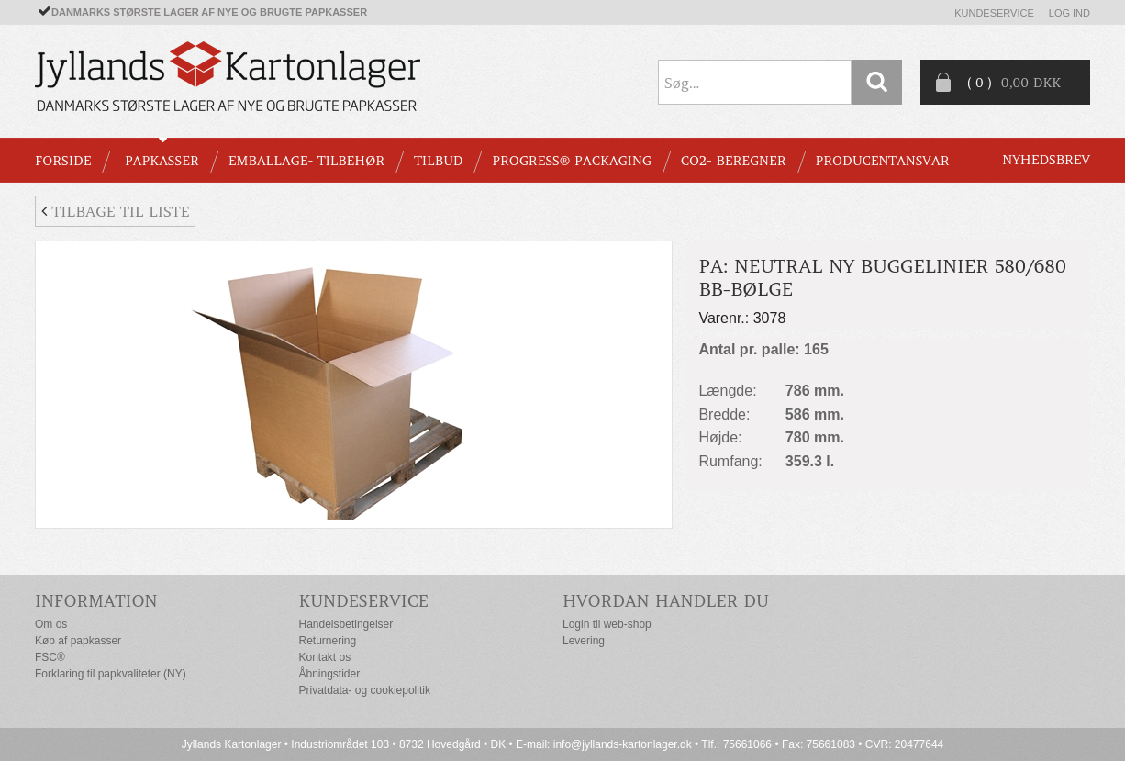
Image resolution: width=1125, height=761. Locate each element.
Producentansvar (883, 160)
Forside (63, 160)
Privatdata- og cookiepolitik (364, 690)
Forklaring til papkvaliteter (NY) (110, 673)
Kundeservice (994, 12)
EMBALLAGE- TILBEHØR (306, 160)
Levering (583, 640)
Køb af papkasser (78, 640)
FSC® (50, 657)
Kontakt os (325, 657)
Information (96, 600)
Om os (51, 624)
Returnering (328, 640)
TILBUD (438, 160)
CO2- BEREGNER (733, 160)
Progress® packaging (572, 160)
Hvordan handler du (665, 600)
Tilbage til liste (115, 211)
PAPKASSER (162, 160)
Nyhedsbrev (1046, 159)
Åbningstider (330, 673)
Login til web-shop (607, 624)
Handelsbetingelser (346, 624)
